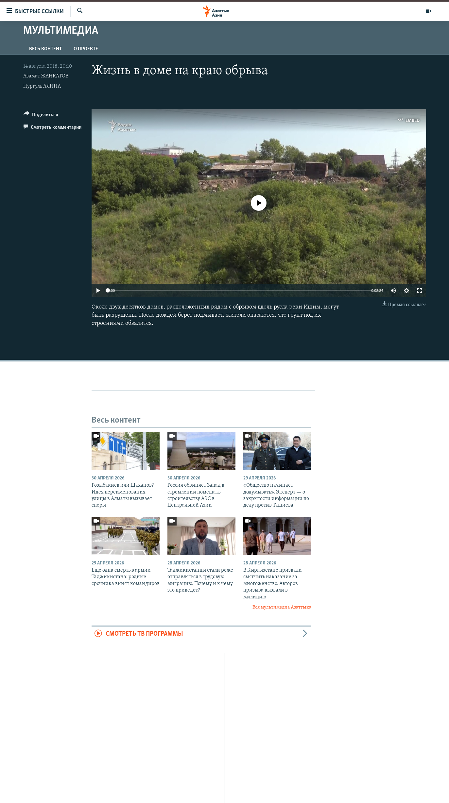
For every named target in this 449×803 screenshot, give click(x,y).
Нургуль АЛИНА (42, 86)
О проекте (86, 49)
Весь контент (45, 49)
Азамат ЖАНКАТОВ (45, 76)
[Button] (41, 116)
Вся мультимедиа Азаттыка (281, 607)
